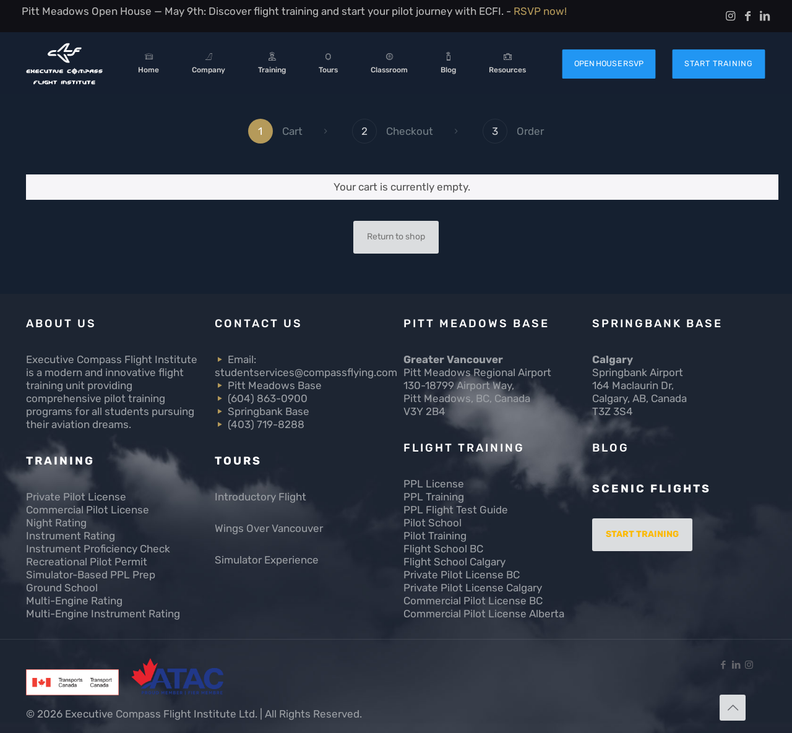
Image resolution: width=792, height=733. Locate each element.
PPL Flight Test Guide (455, 510)
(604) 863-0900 (268, 398)
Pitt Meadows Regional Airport (477, 372)
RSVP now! (540, 11)
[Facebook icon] (723, 665)
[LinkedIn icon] (736, 665)
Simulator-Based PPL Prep (90, 574)
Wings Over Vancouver (269, 528)
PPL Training (433, 497)
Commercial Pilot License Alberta (483, 613)
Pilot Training (435, 535)
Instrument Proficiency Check (98, 548)
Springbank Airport (637, 372)
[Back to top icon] (733, 708)
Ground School (62, 587)
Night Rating (56, 523)
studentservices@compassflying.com (306, 372)
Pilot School (432, 523)
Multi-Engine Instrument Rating (103, 613)
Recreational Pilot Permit (86, 561)
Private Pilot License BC (461, 574)
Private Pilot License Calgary (472, 587)
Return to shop (396, 236)
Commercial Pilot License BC (473, 600)
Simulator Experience (267, 560)
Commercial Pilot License (87, 510)
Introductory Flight (260, 497)
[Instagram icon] (749, 665)
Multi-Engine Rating (74, 600)
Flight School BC (443, 548)
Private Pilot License (76, 497)
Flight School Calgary (454, 561)
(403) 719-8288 (266, 424)
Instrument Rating (70, 535)
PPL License (433, 484)
